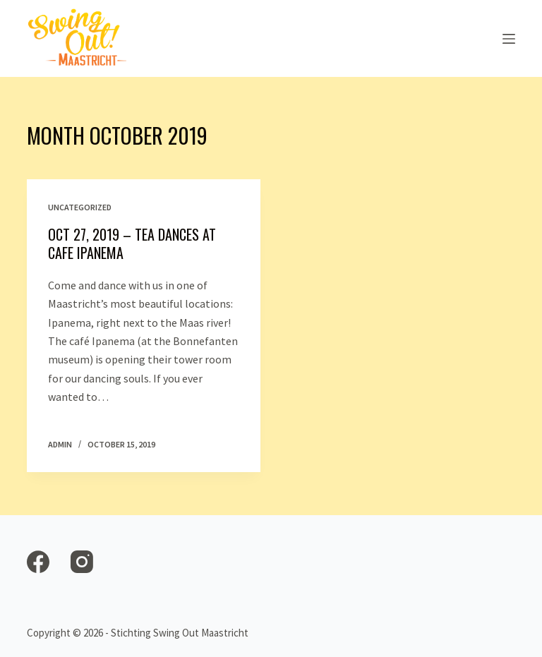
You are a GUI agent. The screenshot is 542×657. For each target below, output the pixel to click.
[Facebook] (38, 561)
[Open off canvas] (508, 38)
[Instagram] (82, 561)
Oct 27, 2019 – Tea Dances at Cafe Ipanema (132, 243)
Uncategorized (80, 207)
